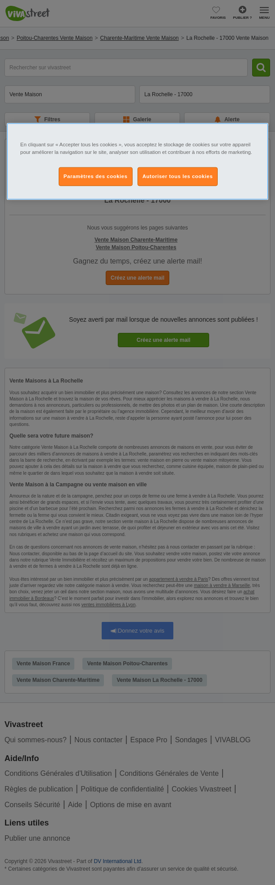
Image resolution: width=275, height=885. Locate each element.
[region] (137, 161)
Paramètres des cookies (96, 176)
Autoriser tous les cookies (177, 176)
